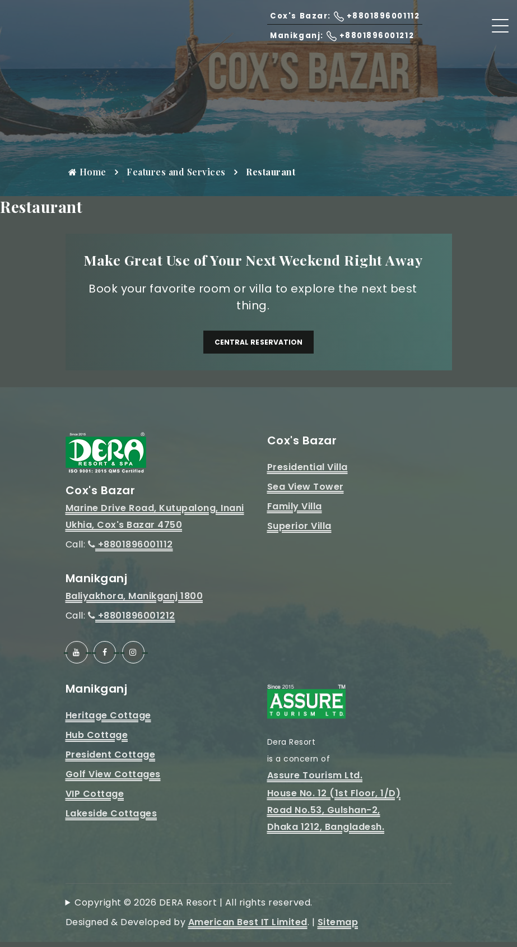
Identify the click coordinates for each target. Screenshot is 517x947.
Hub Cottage (97, 740)
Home (87, 172)
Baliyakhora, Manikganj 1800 (134, 601)
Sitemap (338, 927)
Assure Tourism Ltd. (315, 780)
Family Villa (294, 511)
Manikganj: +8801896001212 (329, 47)
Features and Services (176, 172)
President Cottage (111, 759)
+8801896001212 (131, 620)
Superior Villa (299, 530)
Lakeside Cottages (111, 818)
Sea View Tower (305, 491)
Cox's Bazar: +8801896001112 (331, 28)
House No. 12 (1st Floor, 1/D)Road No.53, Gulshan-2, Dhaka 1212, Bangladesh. (334, 815)
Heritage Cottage (108, 720)
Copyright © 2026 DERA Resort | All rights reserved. (193, 907)
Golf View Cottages (113, 779)
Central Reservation (259, 344)
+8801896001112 (130, 549)
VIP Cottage (95, 798)
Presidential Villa (307, 472)
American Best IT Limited (248, 927)
